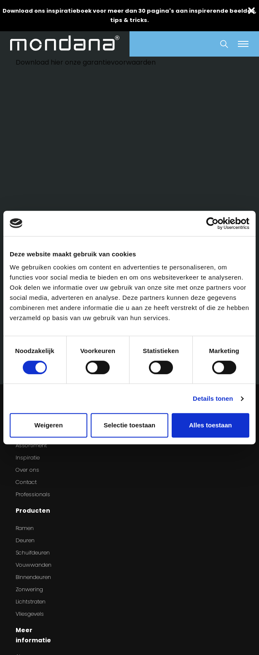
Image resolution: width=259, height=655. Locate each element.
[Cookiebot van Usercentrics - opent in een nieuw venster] (212, 223)
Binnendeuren (33, 577)
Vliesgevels (30, 614)
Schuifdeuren (33, 553)
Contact (26, 482)
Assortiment (31, 445)
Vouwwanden (33, 565)
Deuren (25, 540)
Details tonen (213, 398)
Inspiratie (28, 458)
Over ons (27, 470)
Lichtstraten (31, 602)
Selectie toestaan (130, 425)
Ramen (25, 528)
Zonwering (29, 589)
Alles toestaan (210, 425)
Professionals (33, 494)
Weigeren (49, 425)
